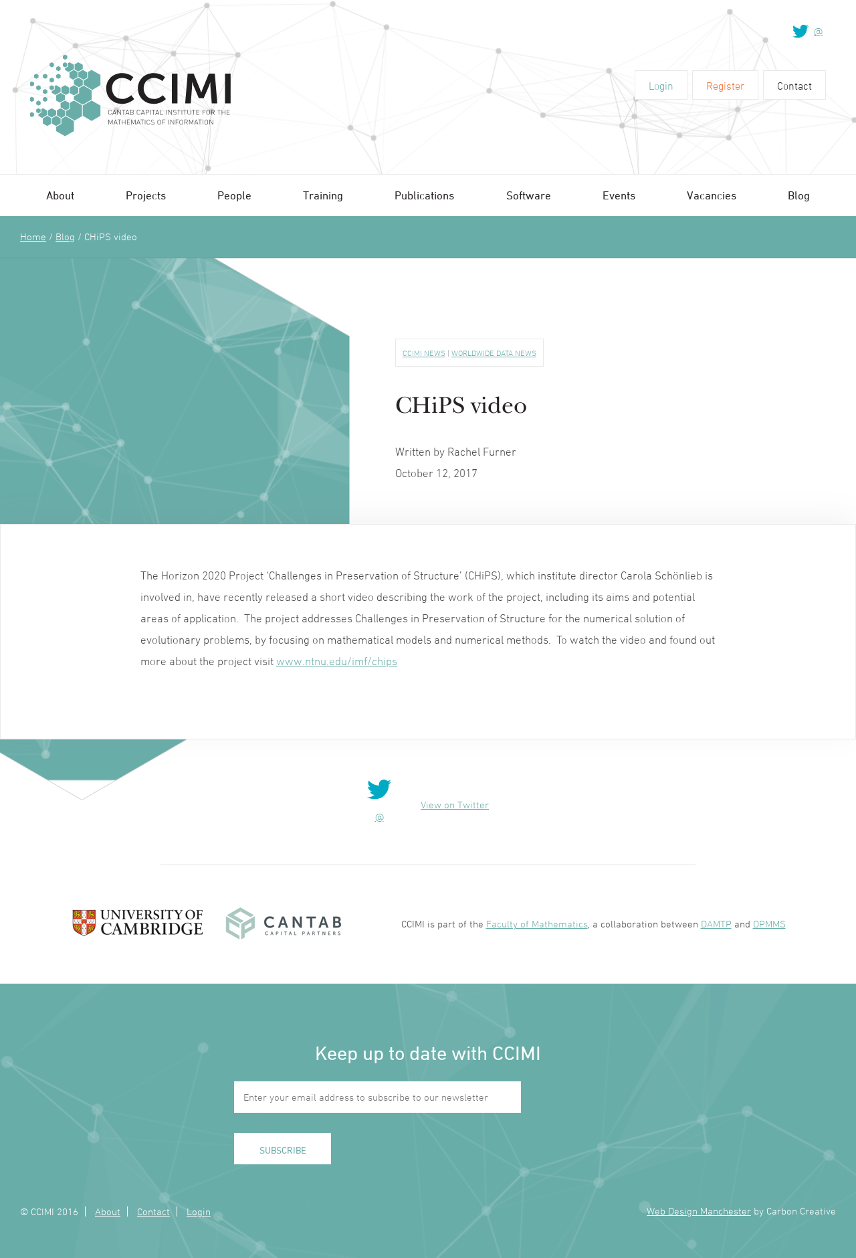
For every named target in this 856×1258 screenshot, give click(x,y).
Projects (146, 195)
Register (725, 86)
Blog (799, 195)
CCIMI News (424, 352)
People (234, 195)
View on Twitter (455, 804)
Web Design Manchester (699, 1211)
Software (528, 195)
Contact (794, 86)
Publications (424, 195)
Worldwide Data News (493, 352)
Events (619, 195)
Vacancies (711, 195)
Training (323, 195)
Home (33, 236)
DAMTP (716, 923)
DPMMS (769, 923)
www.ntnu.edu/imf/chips (336, 661)
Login (661, 86)
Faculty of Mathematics (537, 923)
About (60, 195)
